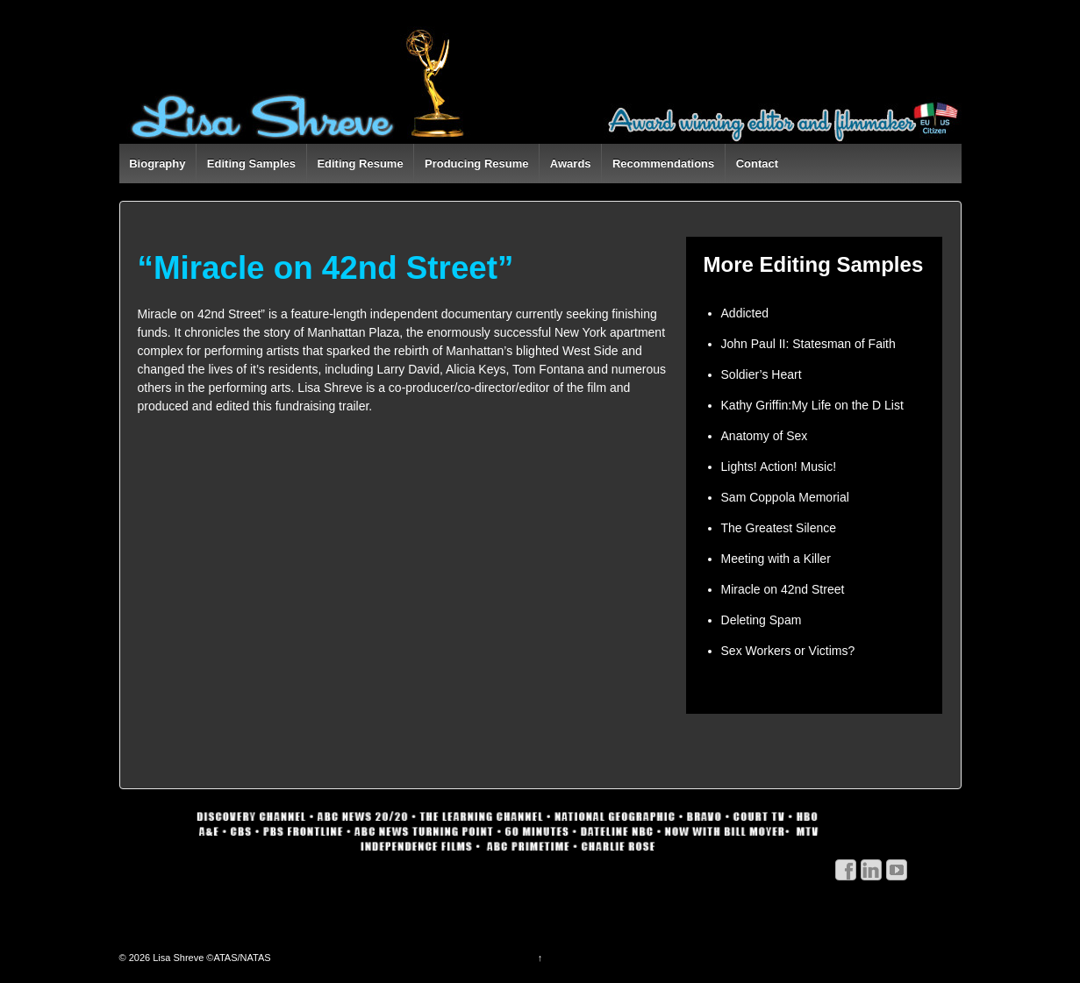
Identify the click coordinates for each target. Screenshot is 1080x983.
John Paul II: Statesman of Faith (808, 344)
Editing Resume (360, 163)
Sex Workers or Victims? (788, 651)
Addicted (745, 313)
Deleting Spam (761, 620)
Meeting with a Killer (776, 559)
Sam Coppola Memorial (785, 497)
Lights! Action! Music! (779, 466)
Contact (757, 163)
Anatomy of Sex (764, 436)
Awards (570, 163)
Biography (157, 163)
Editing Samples (251, 163)
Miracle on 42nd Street (783, 589)
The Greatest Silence (779, 528)
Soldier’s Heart (761, 374)
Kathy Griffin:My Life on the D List (812, 405)
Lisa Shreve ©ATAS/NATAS (210, 957)
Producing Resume (476, 163)
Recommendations (663, 163)
